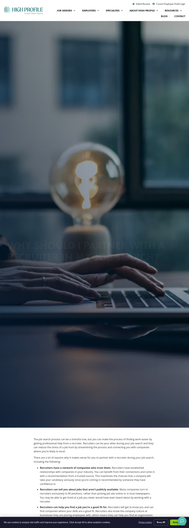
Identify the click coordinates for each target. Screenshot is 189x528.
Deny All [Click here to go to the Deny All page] (161, 522)
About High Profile (144, 10)
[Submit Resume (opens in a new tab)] (141, 4)
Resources (173, 10)
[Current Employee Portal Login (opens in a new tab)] (169, 4)
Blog (164, 16)
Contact (179, 16)
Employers (90, 10)
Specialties (114, 10)
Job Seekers (66, 10)
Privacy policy (145, 522)
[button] (21, 240)
